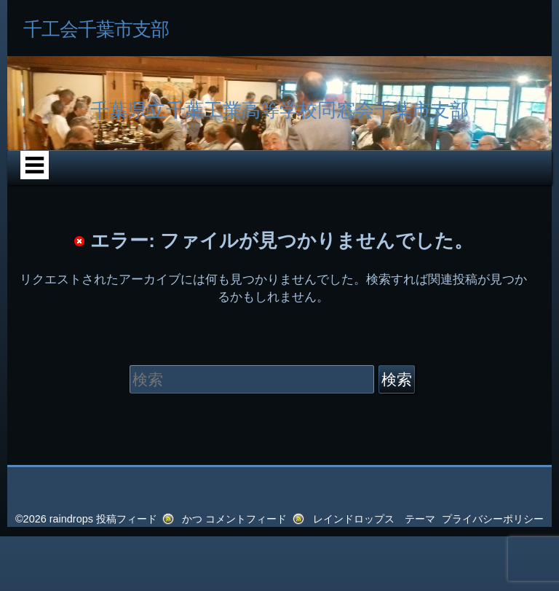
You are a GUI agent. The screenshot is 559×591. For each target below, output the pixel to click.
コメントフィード (246, 519)
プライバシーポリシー (493, 519)
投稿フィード (126, 519)
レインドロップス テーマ (374, 519)
